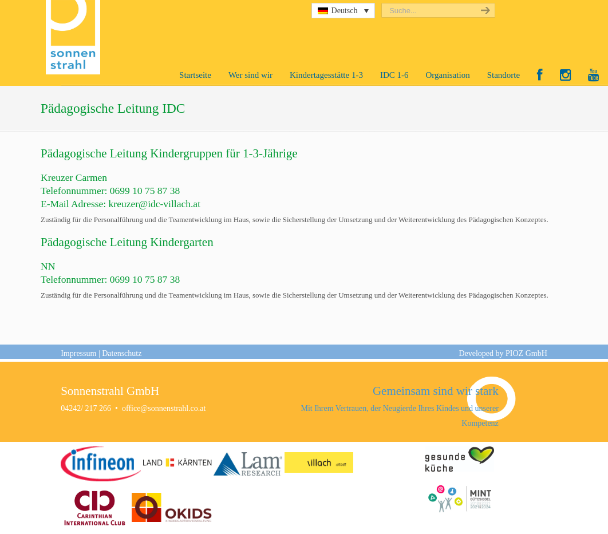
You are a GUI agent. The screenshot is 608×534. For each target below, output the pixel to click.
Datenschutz (121, 353)
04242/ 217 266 (86, 408)
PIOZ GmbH (526, 353)
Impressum (78, 353)
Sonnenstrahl (76, 37)
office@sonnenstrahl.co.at (164, 408)
